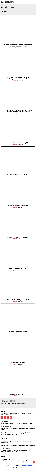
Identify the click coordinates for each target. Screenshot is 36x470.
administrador (20, 47)
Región (15, 113)
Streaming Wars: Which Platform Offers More (18, 237)
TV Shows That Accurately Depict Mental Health (18, 300)
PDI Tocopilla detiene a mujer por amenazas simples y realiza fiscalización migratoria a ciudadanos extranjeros (18, 111)
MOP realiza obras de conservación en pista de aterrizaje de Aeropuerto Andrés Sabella (18, 78)
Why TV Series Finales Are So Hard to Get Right (18, 174)
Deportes (15, 47)
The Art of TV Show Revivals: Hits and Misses (18, 205)
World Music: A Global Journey (18, 362)
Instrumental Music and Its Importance (18, 394)
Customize (7, 465)
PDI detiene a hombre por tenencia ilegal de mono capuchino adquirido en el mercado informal (18, 45)
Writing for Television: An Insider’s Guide (18, 268)
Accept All (27, 465)
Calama (15, 364)
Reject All (17, 465)
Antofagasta (15, 80)
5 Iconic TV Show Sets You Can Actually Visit (18, 143)
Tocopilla (15, 144)
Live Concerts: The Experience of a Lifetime (18, 331)
